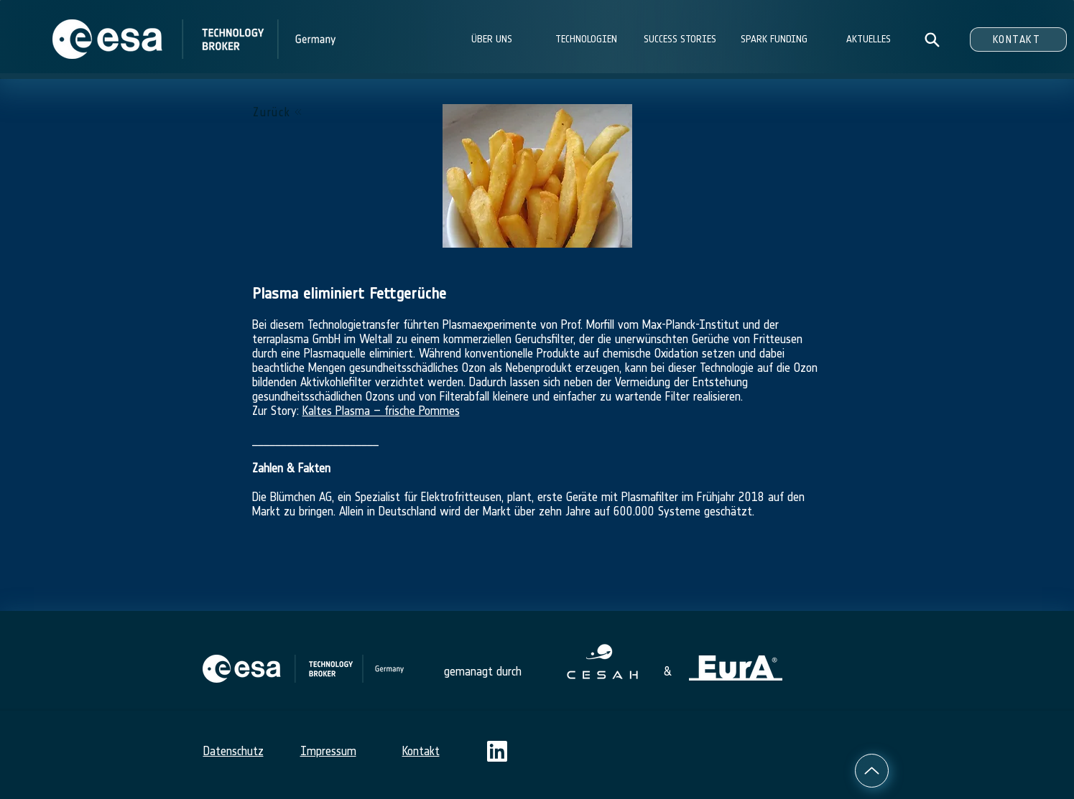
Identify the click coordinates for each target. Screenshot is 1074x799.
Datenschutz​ (233, 751)
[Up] (872, 771)
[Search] (932, 39)
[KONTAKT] (1018, 39)
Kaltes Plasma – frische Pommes (381, 410)
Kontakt (421, 751)
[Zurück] (278, 112)
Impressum (328, 751)
